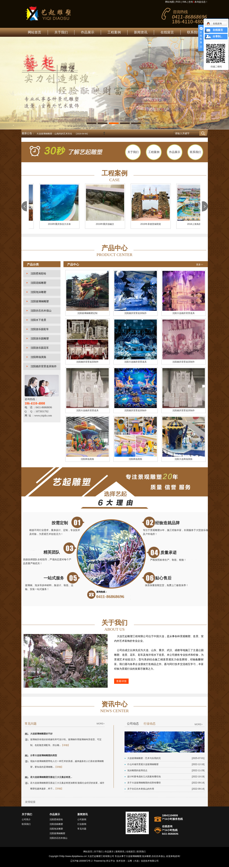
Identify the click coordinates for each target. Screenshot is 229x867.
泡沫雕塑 (146, 856)
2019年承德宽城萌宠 (152, 224)
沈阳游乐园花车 (40, 347)
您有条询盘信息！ (198, 2)
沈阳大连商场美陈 (183, 459)
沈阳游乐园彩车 (40, 329)
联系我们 (193, 32)
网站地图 (169, 2)
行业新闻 (81, 824)
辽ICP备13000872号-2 (81, 861)
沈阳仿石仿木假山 (41, 310)
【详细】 (65, 745)
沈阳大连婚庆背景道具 (183, 313)
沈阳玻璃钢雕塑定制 (87, 313)
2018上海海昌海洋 (198, 224)
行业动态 (150, 723)
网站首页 (34, 32)
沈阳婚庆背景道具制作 (44, 366)
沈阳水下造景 (38, 320)
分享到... (218, 36)
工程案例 (114, 32)
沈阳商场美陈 (38, 357)
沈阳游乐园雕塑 (40, 338)
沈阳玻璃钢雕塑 (40, 301)
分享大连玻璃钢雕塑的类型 (43, 755)
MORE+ (100, 723)
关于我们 (61, 32)
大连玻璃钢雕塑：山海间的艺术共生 (54, 133)
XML (184, 2)
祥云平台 (110, 861)
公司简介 (26, 819)
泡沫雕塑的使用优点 (137, 770)
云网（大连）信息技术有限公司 (143, 861)
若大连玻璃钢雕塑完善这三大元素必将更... (51, 777)
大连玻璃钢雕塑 (133, 856)
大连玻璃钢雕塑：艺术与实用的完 (144, 758)
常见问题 (81, 828)
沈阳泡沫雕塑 (38, 292)
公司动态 (133, 723)
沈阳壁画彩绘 (38, 273)
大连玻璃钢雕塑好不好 (41, 733)
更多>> (199, 264)
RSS (178, 2)
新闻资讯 (140, 32)
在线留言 (167, 32)
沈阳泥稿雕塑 (38, 282)
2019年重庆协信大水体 (60, 224)
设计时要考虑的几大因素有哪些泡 (144, 776)
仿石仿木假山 (158, 856)
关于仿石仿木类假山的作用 (140, 789)
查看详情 (121, 681)
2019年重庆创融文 (106, 224)
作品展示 (87, 32)
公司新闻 (81, 819)
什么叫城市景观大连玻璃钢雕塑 (142, 764)
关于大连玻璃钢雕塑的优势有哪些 (144, 782)
